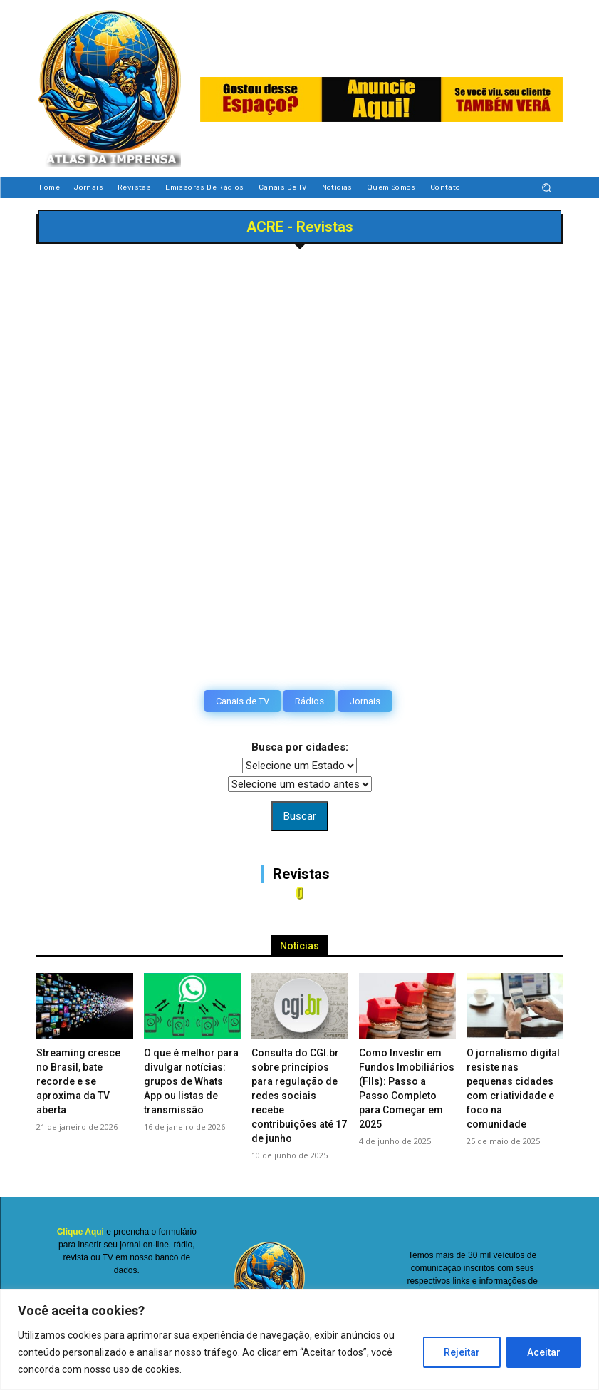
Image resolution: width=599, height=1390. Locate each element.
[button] (546, 188)
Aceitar (544, 1352)
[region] (299, 1339)
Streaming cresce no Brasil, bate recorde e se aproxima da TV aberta (78, 1081)
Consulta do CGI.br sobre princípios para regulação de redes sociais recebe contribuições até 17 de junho (299, 1095)
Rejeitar (462, 1352)
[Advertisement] (299, 365)
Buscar (299, 816)
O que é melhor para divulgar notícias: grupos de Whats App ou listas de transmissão (191, 1081)
